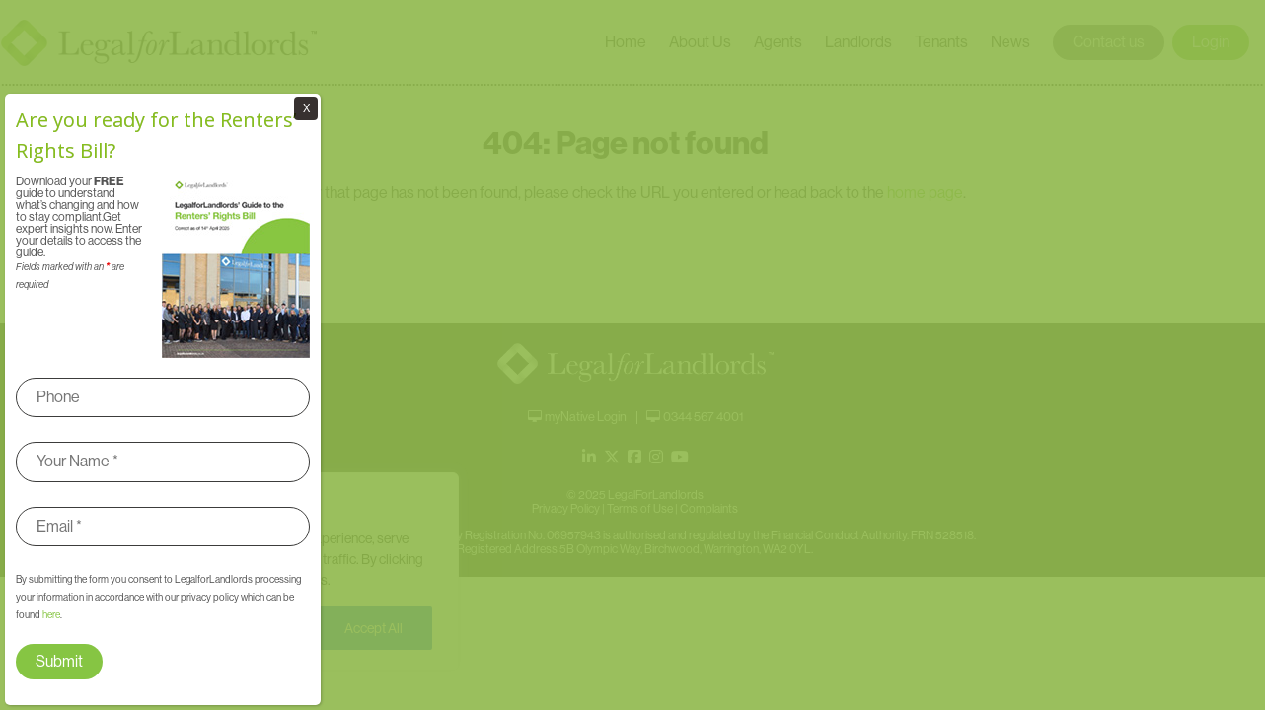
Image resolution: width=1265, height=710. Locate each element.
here (51, 614)
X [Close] (306, 108)
